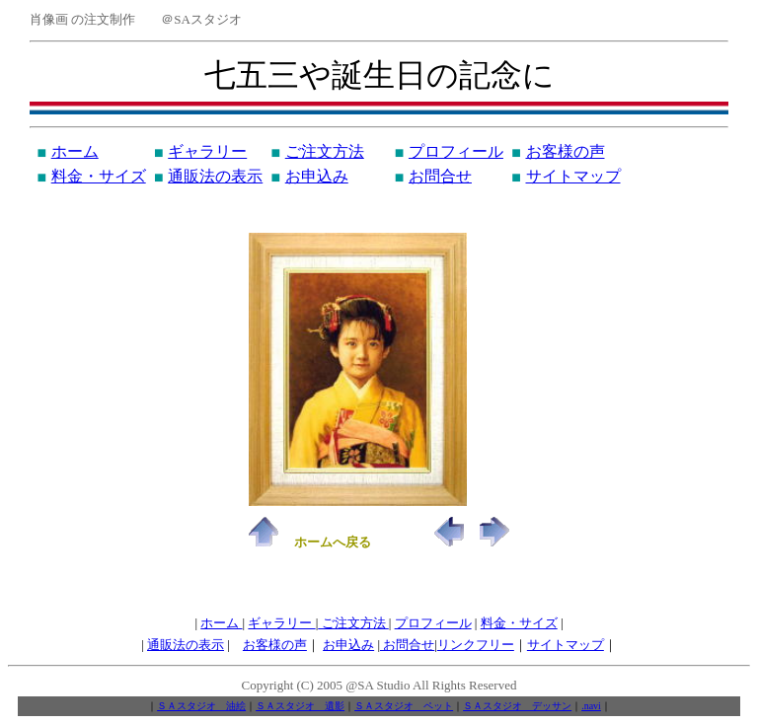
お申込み (316, 176)
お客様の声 (565, 151)
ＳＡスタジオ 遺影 (300, 705)
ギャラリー (207, 151)
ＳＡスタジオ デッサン (517, 705)
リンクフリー (475, 644)
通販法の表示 (215, 176)
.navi (591, 705)
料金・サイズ (98, 176)
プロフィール (456, 151)
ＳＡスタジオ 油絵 (201, 705)
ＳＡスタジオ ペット (403, 705)
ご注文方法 (324, 151)
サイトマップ (573, 176)
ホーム (75, 151)
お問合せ (440, 176)
